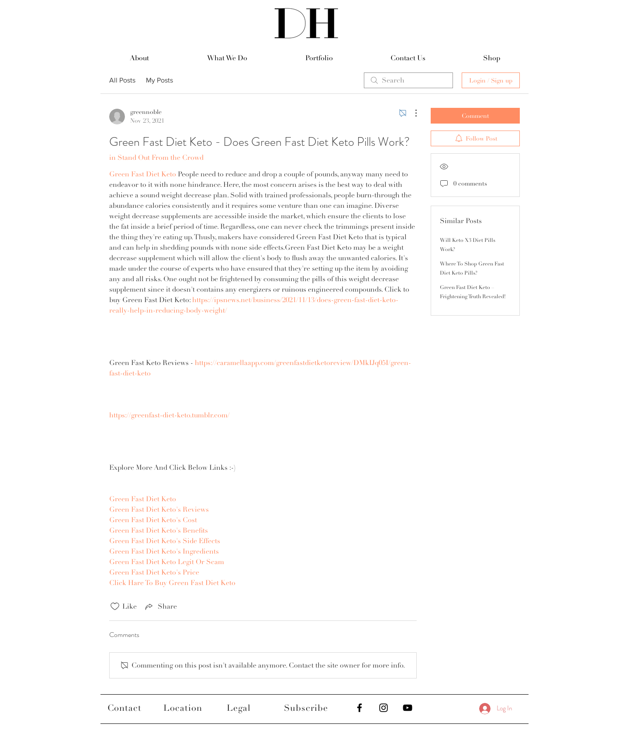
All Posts (122, 80)
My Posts (159, 80)
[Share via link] (160, 606)
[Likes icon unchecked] (115, 606)
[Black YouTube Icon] (407, 707)
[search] (408, 80)
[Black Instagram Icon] (383, 707)
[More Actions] (411, 113)
